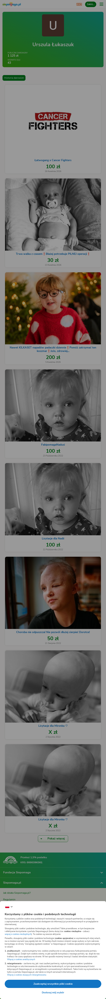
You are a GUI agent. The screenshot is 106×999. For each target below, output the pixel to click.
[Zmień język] (9, 907)
